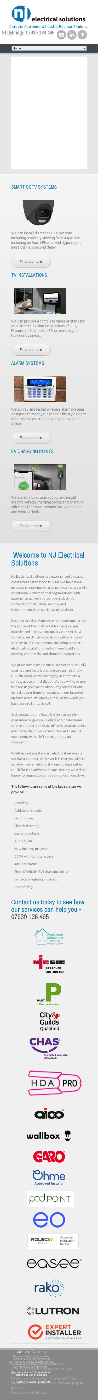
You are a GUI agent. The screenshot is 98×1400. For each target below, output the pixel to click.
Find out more (31, 261)
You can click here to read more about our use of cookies (31, 1373)
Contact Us (56, 1364)
